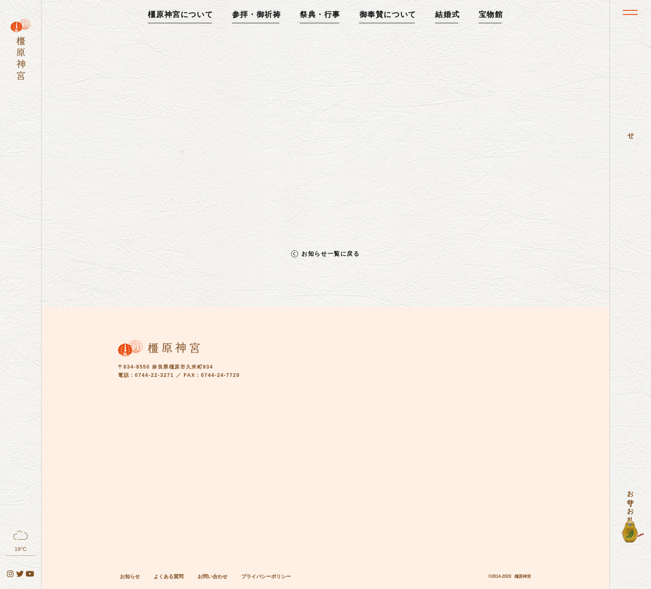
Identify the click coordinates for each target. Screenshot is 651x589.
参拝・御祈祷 (256, 14)
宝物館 (491, 14)
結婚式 (447, 14)
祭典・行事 (320, 14)
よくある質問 (169, 576)
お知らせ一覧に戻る (330, 254)
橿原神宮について (180, 14)
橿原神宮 (522, 576)
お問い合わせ (213, 576)
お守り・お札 (630, 499)
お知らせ (130, 576)
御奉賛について (388, 14)
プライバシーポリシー (266, 576)
